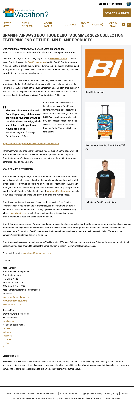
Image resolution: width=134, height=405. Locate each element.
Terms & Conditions (69, 393)
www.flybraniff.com (18, 213)
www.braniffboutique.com (58, 191)
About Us (85, 25)
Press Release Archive (24, 393)
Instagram (7, 332)
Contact (70, 24)
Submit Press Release (47, 393)
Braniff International (37, 62)
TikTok (6, 343)
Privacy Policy (111, 393)
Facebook (7, 336)
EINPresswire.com (58, 58)
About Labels (48, 25)
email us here (9, 321)
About (8, 393)
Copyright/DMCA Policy (91, 393)
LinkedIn (6, 328)
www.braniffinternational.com (37, 253)
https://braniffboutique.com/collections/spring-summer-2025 (31, 143)
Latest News (7, 25)
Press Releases (27, 25)
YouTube (7, 339)
